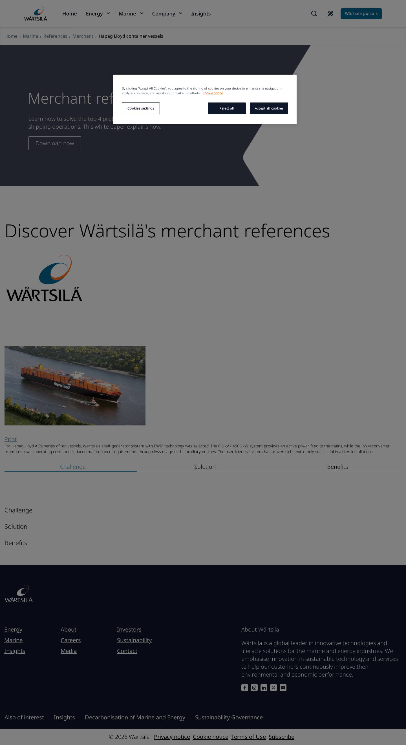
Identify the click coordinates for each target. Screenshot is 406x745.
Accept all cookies (269, 108)
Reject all (226, 108)
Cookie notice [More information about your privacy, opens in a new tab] (213, 93)
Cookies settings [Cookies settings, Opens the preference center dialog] (140, 108)
